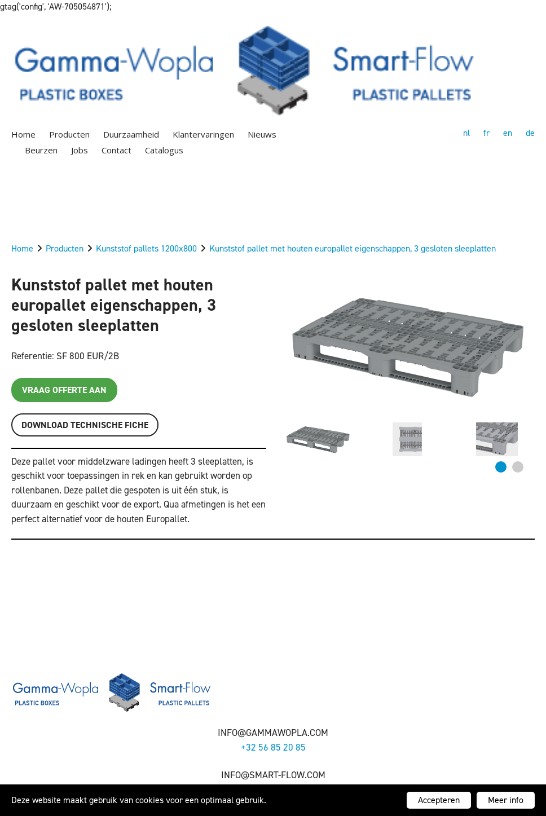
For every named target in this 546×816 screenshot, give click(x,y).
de (530, 133)
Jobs (79, 150)
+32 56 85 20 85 (273, 747)
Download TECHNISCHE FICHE (84, 425)
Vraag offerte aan (64, 390)
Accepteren (439, 800)
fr (486, 133)
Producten (69, 134)
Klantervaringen (203, 134)
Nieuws (262, 134)
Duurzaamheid (131, 134)
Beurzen (41, 150)
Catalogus (164, 150)
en (507, 133)
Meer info (505, 800)
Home (23, 134)
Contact (116, 150)
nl (466, 133)
